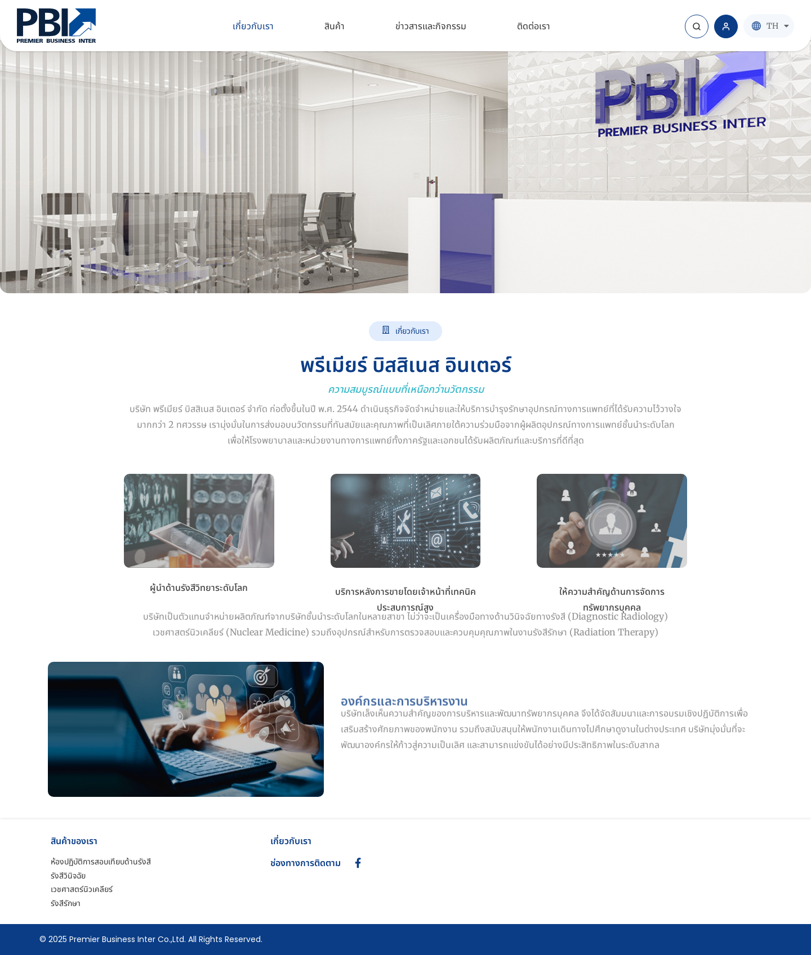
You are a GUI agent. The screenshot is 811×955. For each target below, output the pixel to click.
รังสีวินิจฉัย (68, 876)
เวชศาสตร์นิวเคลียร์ (82, 889)
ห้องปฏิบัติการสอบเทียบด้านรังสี (101, 862)
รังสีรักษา (66, 903)
